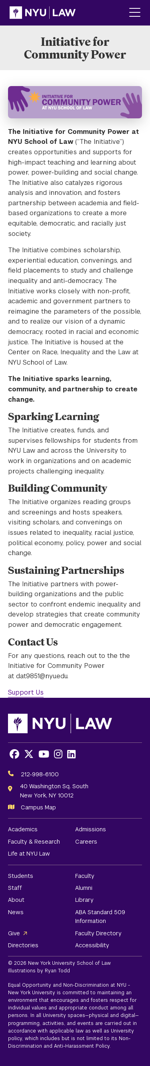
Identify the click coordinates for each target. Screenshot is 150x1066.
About (16, 899)
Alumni (83, 887)
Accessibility (92, 945)
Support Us (26, 692)
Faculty (84, 875)
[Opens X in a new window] (29, 754)
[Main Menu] (134, 13)
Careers (86, 841)
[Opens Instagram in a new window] (58, 754)
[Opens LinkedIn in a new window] (71, 754)
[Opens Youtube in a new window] (43, 754)
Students (20, 875)
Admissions (90, 829)
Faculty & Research (34, 841)
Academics (23, 829)
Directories (23, 945)
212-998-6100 (40, 774)
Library (84, 899)
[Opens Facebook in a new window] (14, 754)
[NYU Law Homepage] (43, 12)
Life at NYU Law (29, 853)
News (16, 912)
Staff (15, 887)
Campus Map (38, 807)
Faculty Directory (98, 933)
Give (14, 933)
